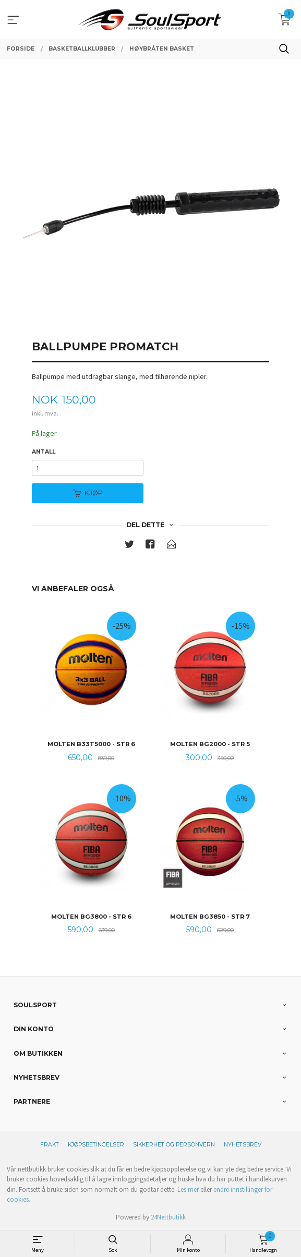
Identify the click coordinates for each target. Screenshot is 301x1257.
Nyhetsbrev (242, 1144)
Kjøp (88, 493)
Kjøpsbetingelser (96, 1144)
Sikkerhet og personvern (174, 1144)
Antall (43, 451)
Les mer (188, 1189)
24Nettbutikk (168, 1217)
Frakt (49, 1144)
